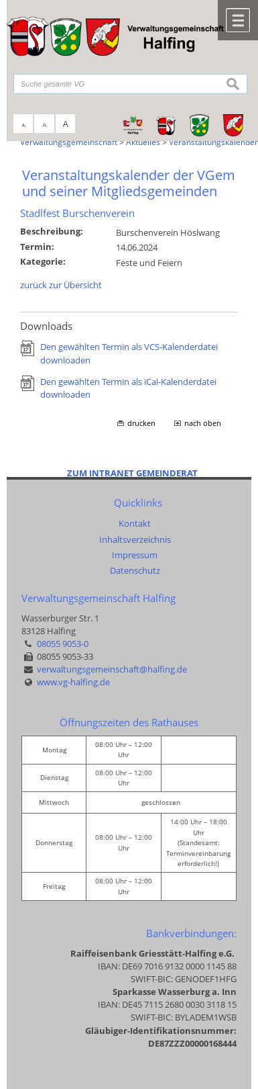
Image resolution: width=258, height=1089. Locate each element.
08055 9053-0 (62, 644)
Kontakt (135, 523)
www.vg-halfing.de (73, 682)
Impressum (134, 555)
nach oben (202, 423)
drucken (141, 423)
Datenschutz (135, 570)
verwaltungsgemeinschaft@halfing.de (112, 669)
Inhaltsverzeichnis (135, 539)
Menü (238, 20)
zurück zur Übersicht (61, 285)
